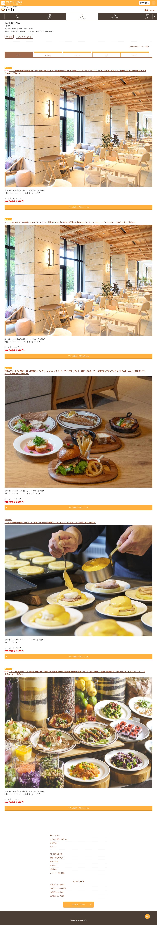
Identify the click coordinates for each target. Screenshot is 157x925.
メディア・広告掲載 (57, 873)
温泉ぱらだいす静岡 (57, 885)
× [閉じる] (153, 3)
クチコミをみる (25, 37)
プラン (18, 55)
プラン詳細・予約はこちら (78, 207)
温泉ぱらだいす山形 (57, 896)
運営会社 (53, 865)
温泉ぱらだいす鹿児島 (58, 888)
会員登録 (53, 843)
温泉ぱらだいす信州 (57, 892)
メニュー (77, 55)
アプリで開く (144, 3)
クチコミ (135, 55)
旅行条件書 (54, 862)
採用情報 (53, 869)
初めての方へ (55, 835)
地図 (10, 37)
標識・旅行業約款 (56, 858)
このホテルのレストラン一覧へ (139, 47)
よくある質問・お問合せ (59, 839)
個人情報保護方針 (56, 854)
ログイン (53, 847)
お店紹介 (48, 55)
